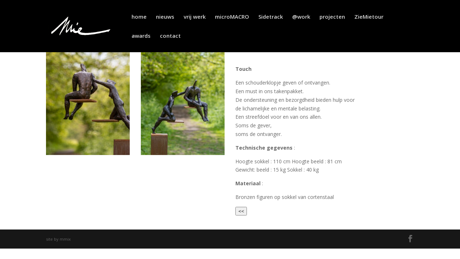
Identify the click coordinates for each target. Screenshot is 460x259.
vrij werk (195, 17)
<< (241, 211)
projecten (332, 17)
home (139, 17)
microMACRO (232, 17)
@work (301, 17)
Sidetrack (270, 17)
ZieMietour (368, 17)
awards (141, 36)
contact (170, 36)
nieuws (165, 17)
